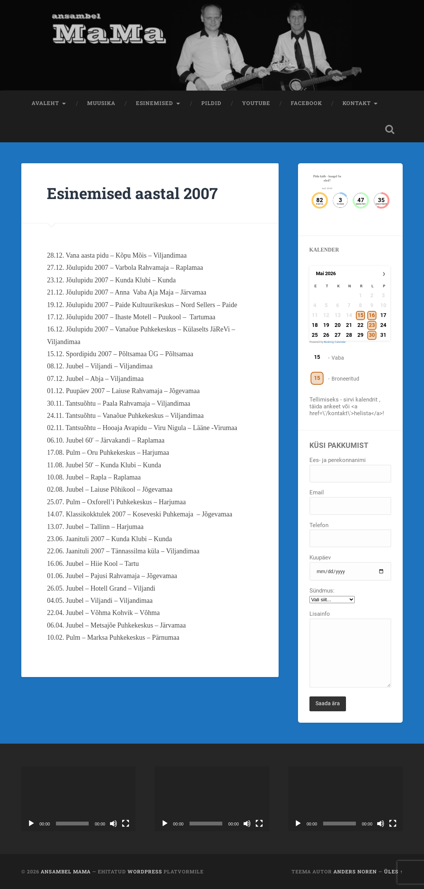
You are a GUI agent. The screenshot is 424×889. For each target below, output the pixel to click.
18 (315, 325)
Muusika (101, 103)
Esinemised (154, 103)
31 (383, 335)
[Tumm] (113, 823)
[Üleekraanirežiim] (125, 823)
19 (326, 325)
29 (360, 335)
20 (337, 325)
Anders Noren (355, 871)
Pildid (211, 103)
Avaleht (45, 103)
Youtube (256, 103)
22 (360, 325)
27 (337, 335)
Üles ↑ (393, 871)
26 (326, 335)
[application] (78, 798)
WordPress (145, 871)
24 (383, 325)
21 (349, 325)
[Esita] (31, 823)
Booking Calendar (335, 342)
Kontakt (357, 103)
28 (349, 335)
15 (317, 357)
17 (383, 315)
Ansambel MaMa (66, 871)
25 (315, 335)
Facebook (306, 103)
